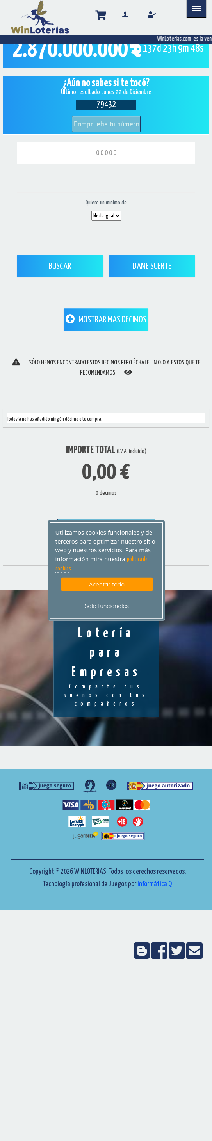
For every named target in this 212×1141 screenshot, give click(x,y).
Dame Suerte (152, 266)
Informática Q (154, 884)
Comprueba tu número (106, 124)
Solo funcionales (107, 606)
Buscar (60, 266)
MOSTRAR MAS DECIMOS (106, 319)
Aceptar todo (107, 584)
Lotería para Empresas (106, 667)
